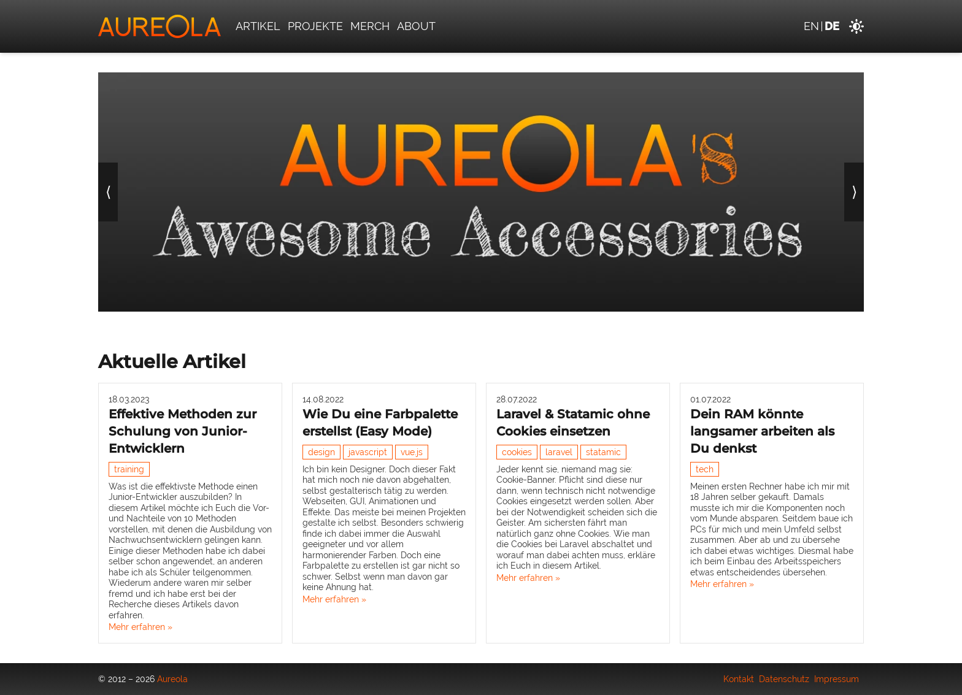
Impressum (836, 679)
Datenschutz (784, 679)
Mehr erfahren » (140, 627)
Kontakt (738, 679)
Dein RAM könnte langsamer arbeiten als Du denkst (762, 431)
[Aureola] (159, 26)
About (416, 26)
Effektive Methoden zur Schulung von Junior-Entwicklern (182, 431)
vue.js (412, 452)
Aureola (172, 679)
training (129, 469)
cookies (517, 452)
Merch (370, 26)
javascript (367, 452)
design (321, 452)
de (832, 26)
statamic (603, 452)
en (811, 26)
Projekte (315, 26)
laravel (558, 452)
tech (705, 469)
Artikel (258, 26)
